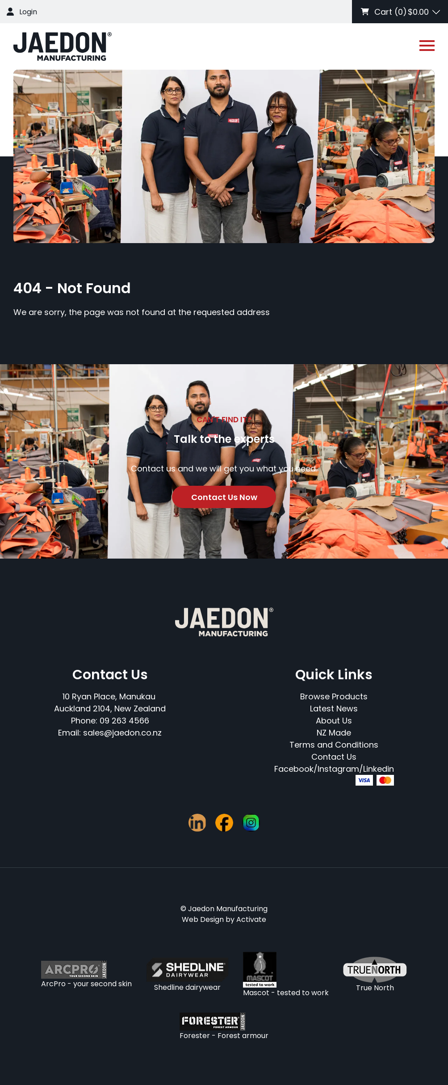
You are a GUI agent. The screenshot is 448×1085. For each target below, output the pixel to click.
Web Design (203, 919)
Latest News (334, 708)
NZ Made (334, 732)
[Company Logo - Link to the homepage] (62, 46)
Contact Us (333, 756)
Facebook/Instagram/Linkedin (334, 768)
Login (28, 12)
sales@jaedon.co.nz (122, 732)
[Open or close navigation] (427, 45)
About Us (334, 720)
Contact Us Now (224, 497)
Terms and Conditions (333, 744)
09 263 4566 (124, 720)
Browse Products (334, 696)
